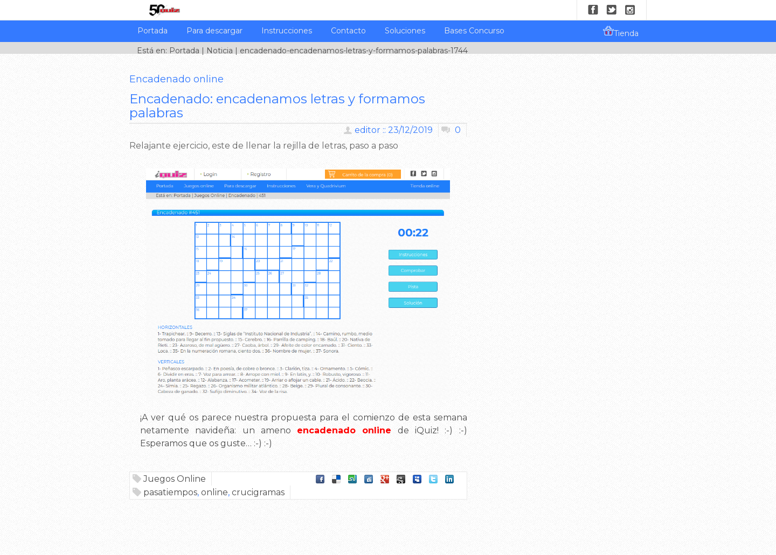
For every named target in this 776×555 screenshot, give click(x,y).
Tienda (621, 31)
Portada (152, 31)
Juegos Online (174, 479)
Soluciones (405, 31)
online (214, 492)
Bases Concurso (474, 31)
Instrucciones (286, 31)
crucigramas (258, 492)
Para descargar (214, 31)
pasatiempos (170, 492)
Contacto (348, 31)
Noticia (219, 50)
